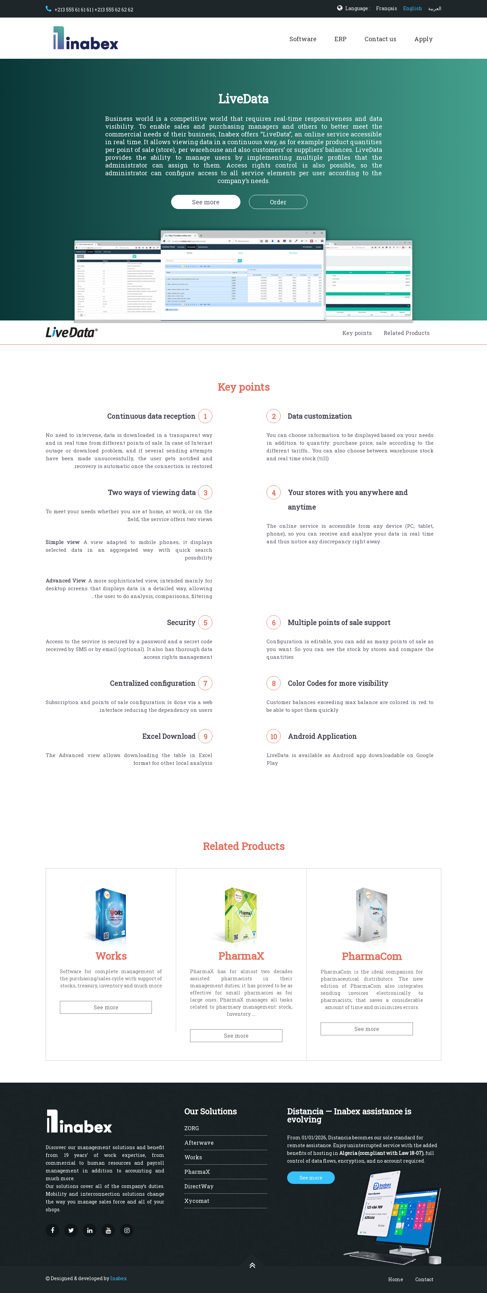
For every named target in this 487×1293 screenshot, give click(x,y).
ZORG (191, 1129)
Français (386, 8)
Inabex (118, 1278)
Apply (423, 39)
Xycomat (196, 1201)
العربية (434, 8)
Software (303, 39)
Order (278, 202)
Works (193, 1158)
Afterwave (199, 1143)
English (412, 8)
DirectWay (199, 1187)
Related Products (407, 332)
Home (395, 1279)
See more (205, 202)
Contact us (380, 39)
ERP (340, 39)
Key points (357, 332)
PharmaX (197, 1172)
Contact (424, 1279)
